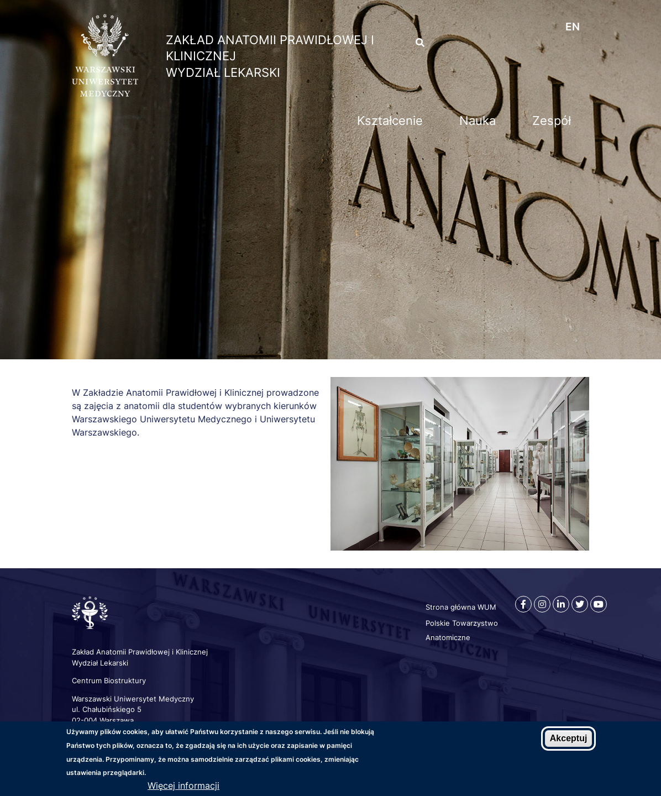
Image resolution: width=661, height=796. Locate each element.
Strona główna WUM (461, 607)
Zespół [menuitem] (551, 120)
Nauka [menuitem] (477, 120)
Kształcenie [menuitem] (390, 120)
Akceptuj (568, 740)
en (572, 26)
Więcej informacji (183, 786)
